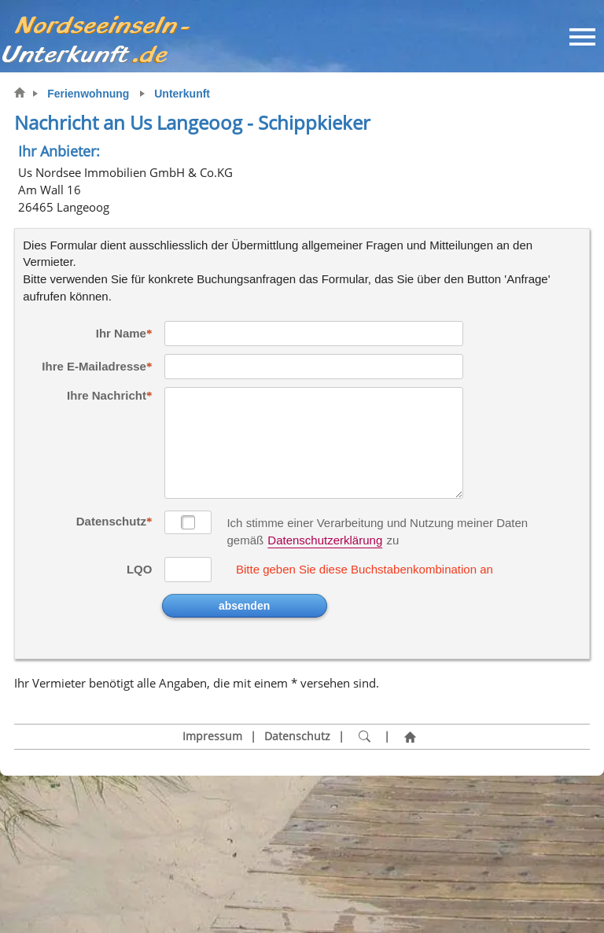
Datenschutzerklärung (324, 540)
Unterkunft (182, 93)
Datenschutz (111, 521)
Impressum (212, 736)
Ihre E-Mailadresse (94, 366)
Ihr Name (121, 333)
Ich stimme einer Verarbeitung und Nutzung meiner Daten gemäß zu (377, 524)
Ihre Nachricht (106, 395)
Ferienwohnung (88, 93)
